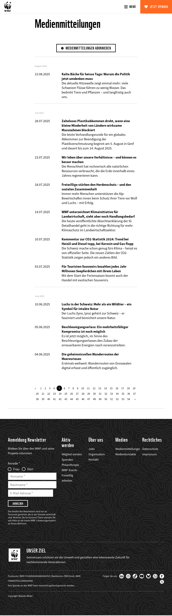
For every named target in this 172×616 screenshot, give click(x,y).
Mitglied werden (72, 454)
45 (77, 399)
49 (100, 399)
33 (111, 394)
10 (82, 388)
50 (105, 399)
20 (37, 394)
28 (83, 394)
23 (54, 394)
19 (134, 388)
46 (83, 399)
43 (65, 399)
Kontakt (94, 459)
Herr (30, 469)
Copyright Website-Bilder (20, 596)
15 (111, 388)
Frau (16, 469)
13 (99, 388)
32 (105, 394)
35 (123, 394)
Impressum (149, 454)
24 (60, 394)
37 (134, 394)
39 (43, 399)
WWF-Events (69, 470)
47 (88, 399)
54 (128, 399)
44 (71, 399)
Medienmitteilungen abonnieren (88, 48)
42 (60, 399)
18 (128, 388)
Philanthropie (70, 465)
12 (94, 388)
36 (128, 394)
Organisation (97, 454)
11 (88, 388)
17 (122, 388)
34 (117, 394)
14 (105, 388)
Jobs (92, 449)
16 (117, 388)
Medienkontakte (125, 454)
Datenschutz (150, 449)
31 (100, 394)
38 (37, 399)
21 (43, 394)
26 (71, 394)
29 (88, 394)
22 (48, 394)
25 (65, 394)
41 (54, 399)
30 (94, 394)
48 (94, 399)
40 (48, 399)
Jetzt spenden (159, 7)
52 (117, 399)
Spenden (67, 460)
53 (123, 399)
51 (111, 399)
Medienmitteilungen (128, 449)
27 (77, 394)
